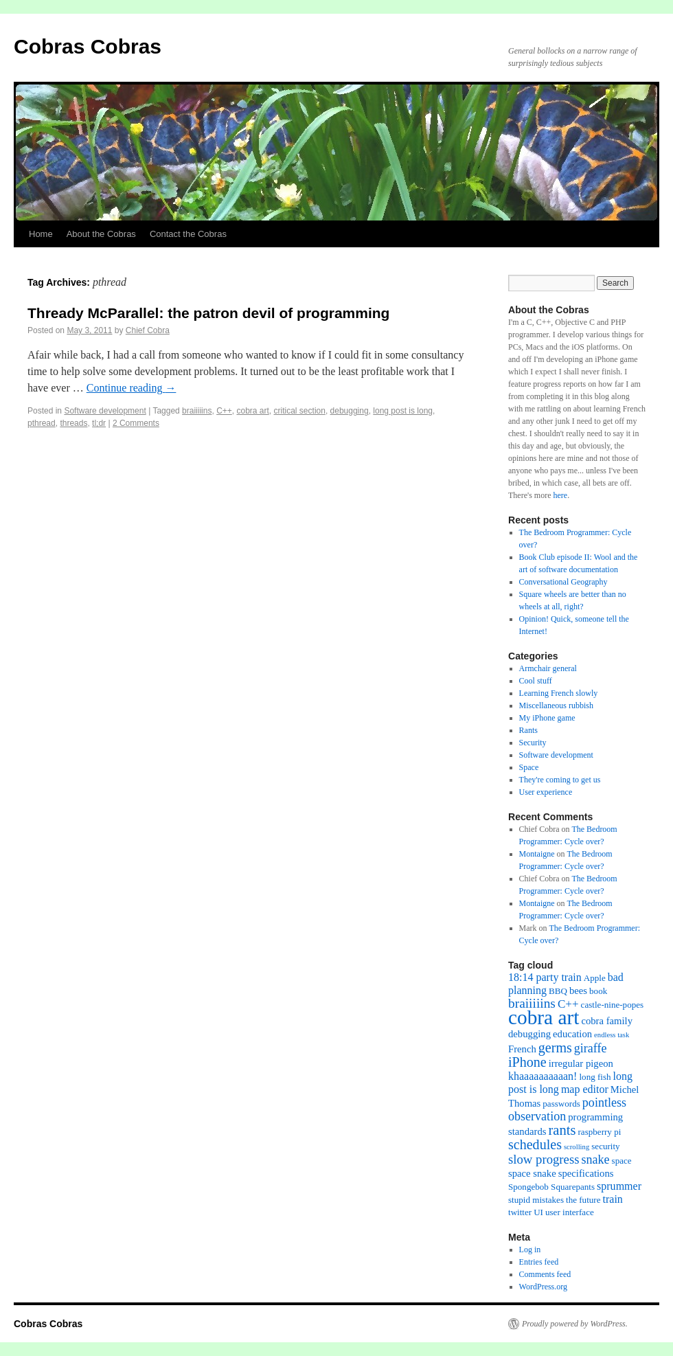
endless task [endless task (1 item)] (611, 1035)
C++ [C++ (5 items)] (568, 1003)
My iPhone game (547, 718)
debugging (349, 411)
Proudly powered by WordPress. (575, 1324)
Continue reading (131, 388)
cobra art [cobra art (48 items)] (543, 1017)
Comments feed (545, 1274)
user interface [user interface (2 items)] (569, 1212)
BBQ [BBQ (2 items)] (558, 991)
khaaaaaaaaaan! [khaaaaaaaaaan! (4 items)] (542, 1076)
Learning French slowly (558, 693)
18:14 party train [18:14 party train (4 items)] (545, 977)
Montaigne (537, 854)
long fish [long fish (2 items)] (595, 1077)
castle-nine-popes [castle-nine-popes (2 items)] (612, 1004)
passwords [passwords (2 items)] (561, 1103)
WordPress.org (543, 1286)
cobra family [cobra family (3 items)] (606, 1020)
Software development (105, 411)
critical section (300, 411)
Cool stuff (535, 681)
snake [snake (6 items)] (595, 1159)
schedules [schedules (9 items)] (535, 1144)
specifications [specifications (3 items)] (586, 1173)
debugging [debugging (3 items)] (529, 1033)
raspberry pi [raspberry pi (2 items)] (599, 1132)
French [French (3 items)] (522, 1048)
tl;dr (99, 423)
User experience (546, 792)
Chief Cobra (148, 330)
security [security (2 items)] (605, 1146)
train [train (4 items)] (613, 1199)
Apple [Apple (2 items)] (595, 978)
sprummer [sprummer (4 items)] (619, 1186)
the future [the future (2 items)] (583, 1200)
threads (73, 423)
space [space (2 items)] (622, 1160)
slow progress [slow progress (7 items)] (543, 1159)
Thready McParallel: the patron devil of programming (208, 313)
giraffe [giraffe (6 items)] (590, 1048)
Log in (530, 1249)
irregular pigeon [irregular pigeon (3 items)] (581, 1063)
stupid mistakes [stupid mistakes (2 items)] (536, 1200)
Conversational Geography (563, 582)
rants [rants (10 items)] (561, 1130)
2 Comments (136, 423)
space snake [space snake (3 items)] (532, 1173)
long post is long (403, 411)
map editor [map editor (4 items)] (584, 1089)
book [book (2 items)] (598, 991)
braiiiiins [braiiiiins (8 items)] (532, 1003)
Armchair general (548, 668)
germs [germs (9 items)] (555, 1047)
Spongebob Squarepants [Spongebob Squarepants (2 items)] (551, 1187)
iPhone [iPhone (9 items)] (527, 1062)
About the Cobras (101, 234)
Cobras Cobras (87, 46)
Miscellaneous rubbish (556, 705)
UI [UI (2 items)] (538, 1212)
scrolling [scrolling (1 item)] (576, 1147)
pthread (41, 423)
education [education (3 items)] (572, 1033)
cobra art (253, 411)
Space (529, 767)
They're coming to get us (560, 779)
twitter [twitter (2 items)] (520, 1212)
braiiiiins (197, 411)
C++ (224, 411)
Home (41, 234)
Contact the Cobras (188, 234)
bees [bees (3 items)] (578, 990)
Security (533, 742)
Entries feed (539, 1262)
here (560, 495)
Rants (528, 730)
